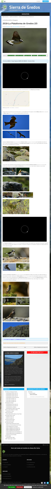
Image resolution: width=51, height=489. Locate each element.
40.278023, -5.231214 (14, 107)
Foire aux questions (7, 464)
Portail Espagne (32, 393)
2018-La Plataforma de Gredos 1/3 (12, 427)
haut (25, 347)
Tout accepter (11, 487)
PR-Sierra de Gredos (9, 422)
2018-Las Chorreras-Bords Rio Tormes (13, 424)
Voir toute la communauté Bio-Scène (37, 396)
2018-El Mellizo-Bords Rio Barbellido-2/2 (14, 433)
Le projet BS (5, 462)
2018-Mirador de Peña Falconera (12, 397)
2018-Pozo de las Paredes (11, 434)
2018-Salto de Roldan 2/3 (11, 400)
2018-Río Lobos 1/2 (10, 416)
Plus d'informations (10, 384)
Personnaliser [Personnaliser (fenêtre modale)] (28, 487)
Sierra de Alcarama (9, 412)
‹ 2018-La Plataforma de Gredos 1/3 (10, 347)
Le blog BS (5, 466)
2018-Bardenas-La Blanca (11, 407)
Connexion (45, 1)
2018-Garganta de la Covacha (12, 426)
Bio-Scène (30, 391)
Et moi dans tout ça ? (37, 352)
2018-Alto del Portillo (10, 420)
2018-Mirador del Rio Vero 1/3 (12, 393)
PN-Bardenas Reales (9, 402)
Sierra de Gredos (24, 7)
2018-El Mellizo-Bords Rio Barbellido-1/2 (14, 431)
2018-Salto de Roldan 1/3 (11, 398)
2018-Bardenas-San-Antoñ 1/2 (12, 404)
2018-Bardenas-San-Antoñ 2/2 (12, 405)
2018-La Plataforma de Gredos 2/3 (26, 16)
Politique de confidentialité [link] (37, 487)
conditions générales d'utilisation (29, 483)
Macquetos (8, 26)
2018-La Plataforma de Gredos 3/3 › (41, 347)
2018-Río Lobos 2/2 (10, 418)
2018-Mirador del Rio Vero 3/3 (12, 395)
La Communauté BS (7, 476)
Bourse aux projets (6, 474)
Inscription (38, 1)
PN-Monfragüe (8, 436)
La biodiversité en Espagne (10, 20)
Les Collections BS (31, 462)
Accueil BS (6, 16)
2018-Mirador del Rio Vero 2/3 (12, 394)
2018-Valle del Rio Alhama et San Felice (14, 413)
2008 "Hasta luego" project (10, 438)
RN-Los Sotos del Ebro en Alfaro (11, 409)
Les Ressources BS (31, 466)
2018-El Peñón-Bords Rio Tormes (12, 423)
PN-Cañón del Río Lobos (10, 415)
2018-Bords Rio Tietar (10, 437)
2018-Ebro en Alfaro (10, 411)
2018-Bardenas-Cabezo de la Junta (13, 408)
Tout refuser (20, 487)
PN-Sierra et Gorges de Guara (11, 391)
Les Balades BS (30, 464)
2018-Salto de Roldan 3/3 (11, 401)
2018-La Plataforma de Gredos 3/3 (12, 430)
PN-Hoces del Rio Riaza (10, 419)
